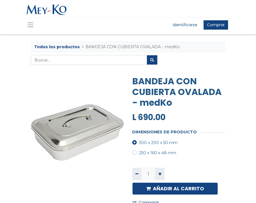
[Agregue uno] (159, 174)
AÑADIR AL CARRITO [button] (175, 188)
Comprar (216, 25)
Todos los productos (57, 46)
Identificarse (185, 25)
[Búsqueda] (152, 60)
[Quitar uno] (137, 174)
